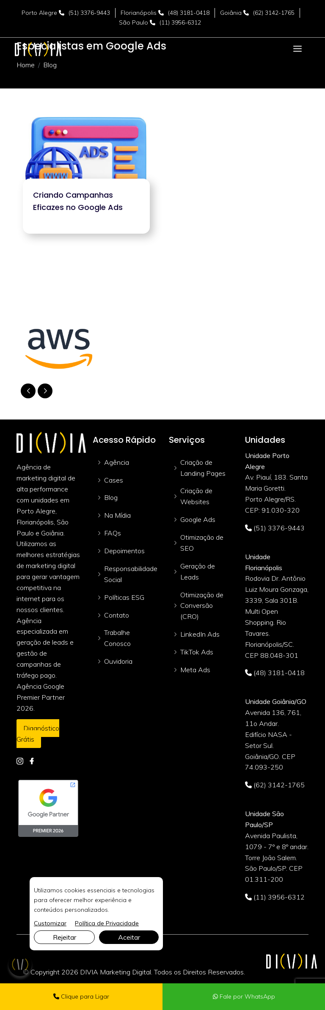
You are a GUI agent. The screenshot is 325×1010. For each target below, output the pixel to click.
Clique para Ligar (81, 996)
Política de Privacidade (107, 923)
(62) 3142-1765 (274, 13)
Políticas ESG (124, 597)
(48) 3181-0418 (188, 13)
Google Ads (197, 519)
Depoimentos (124, 550)
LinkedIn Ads (200, 634)
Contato (116, 615)
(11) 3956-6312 (180, 22)
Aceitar (129, 937)
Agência (116, 462)
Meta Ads (195, 669)
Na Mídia (117, 515)
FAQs (112, 533)
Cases (113, 480)
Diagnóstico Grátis (38, 733)
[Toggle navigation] (297, 48)
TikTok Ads (196, 652)
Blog (111, 497)
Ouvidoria (118, 661)
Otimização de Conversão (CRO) (201, 606)
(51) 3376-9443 (89, 13)
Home (26, 65)
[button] (45, 391)
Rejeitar (64, 937)
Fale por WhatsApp (244, 996)
